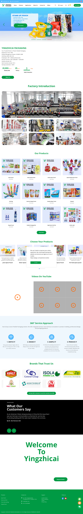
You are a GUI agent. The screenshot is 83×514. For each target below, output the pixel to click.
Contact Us (42, 5)
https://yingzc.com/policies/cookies (39, 258)
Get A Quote (77, 5)
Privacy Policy (44, 501)
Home (15, 5)
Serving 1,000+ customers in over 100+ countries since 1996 (41, 393)
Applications (28, 5)
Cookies (43, 500)
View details (21, 25)
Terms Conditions (45, 499)
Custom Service (44, 498)
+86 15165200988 (15, 1)
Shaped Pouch (4, 504)
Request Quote (60, 479)
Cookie (36, 250)
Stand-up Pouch (4, 500)
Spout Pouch (3, 498)
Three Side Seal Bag (5, 502)
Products (21, 5)
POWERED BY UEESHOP (35, 512)
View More (41, 232)
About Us (35, 5)
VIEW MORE (11, 179)
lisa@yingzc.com (6, 1)
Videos (48, 5)
